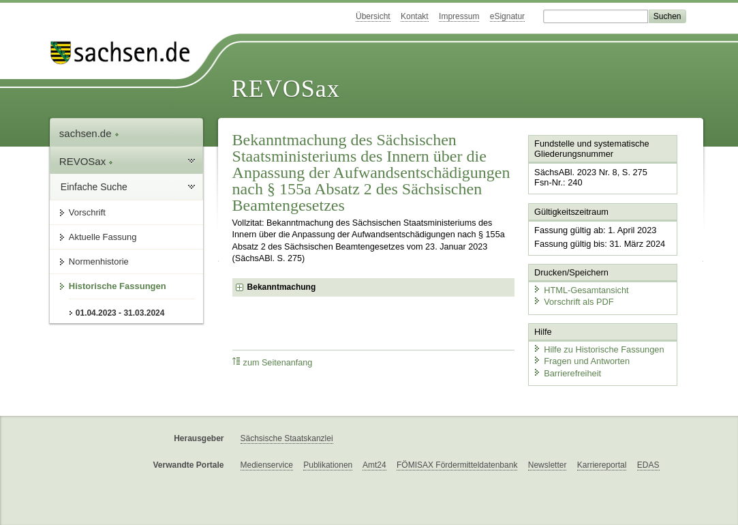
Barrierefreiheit (567, 373)
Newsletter (547, 465)
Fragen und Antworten (581, 361)
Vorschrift (87, 212)
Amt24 (374, 465)
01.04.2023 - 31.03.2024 (120, 313)
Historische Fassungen (117, 286)
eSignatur (507, 16)
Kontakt (415, 16)
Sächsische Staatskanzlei (287, 438)
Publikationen (327, 465)
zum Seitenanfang (272, 362)
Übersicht (373, 16)
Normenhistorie (99, 261)
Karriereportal (602, 465)
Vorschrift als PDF (573, 302)
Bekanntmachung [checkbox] (281, 287)
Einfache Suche (94, 186)
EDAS (648, 465)
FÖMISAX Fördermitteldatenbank (457, 465)
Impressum (459, 16)
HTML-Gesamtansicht (580, 290)
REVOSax (286, 88)
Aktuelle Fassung (103, 237)
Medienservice (267, 465)
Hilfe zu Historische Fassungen (598, 349)
